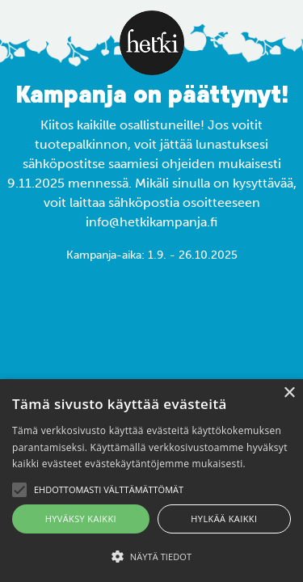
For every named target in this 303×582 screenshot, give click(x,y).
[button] (151, 556)
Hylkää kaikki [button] (224, 518)
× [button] (289, 393)
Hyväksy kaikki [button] (80, 518)
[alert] (151, 480)
